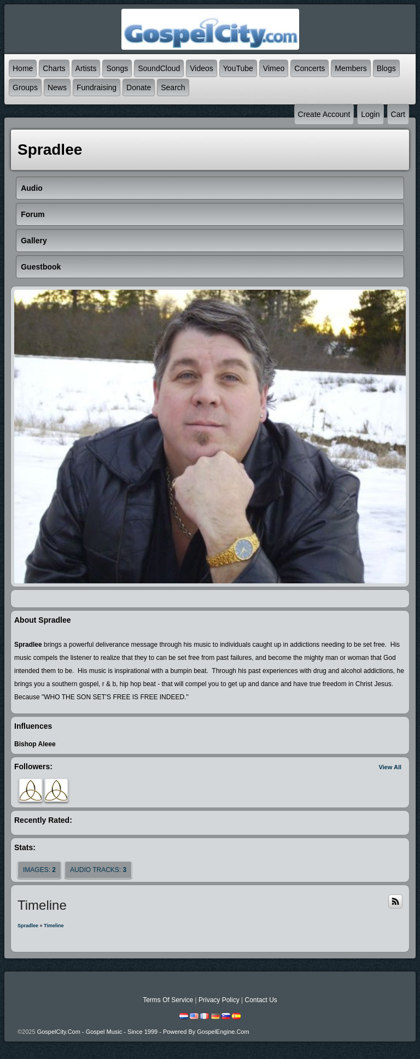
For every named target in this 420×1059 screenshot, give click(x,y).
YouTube (238, 68)
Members (350, 68)
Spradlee (28, 925)
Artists (86, 68)
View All (389, 767)
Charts (54, 68)
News (57, 87)
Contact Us (260, 1000)
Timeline (53, 925)
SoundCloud (159, 68)
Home (23, 68)
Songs (117, 68)
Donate (138, 87)
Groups (25, 87)
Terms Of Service (168, 1000)
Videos (201, 68)
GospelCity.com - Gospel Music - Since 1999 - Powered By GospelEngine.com (143, 1031)
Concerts (309, 68)
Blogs (386, 68)
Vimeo (273, 68)
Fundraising (96, 87)
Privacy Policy (219, 1000)
